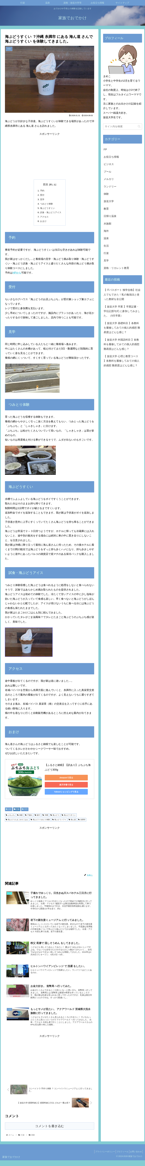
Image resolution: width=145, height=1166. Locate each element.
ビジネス (109, 164)
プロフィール (120, 1157)
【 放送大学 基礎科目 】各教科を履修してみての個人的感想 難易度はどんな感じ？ (122, 328)
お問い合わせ (135, 1157)
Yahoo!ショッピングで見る (64, 793)
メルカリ (109, 179)
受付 (41, 195)
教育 (106, 208)
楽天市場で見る (65, 786)
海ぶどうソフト (59, 821)
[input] (122, 126)
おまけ (42, 223)
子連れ (28, 817)
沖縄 (45, 817)
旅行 (37, 817)
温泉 (106, 238)
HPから (17, 274)
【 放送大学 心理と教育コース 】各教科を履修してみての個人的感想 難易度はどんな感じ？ (121, 361)
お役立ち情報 (111, 156)
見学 (41, 200)
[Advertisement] (49, 156)
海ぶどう (54, 817)
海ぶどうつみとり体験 (40, 821)
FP (105, 149)
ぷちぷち (10, 817)
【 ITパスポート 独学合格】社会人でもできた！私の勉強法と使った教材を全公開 (122, 295)
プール (107, 171)
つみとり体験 (46, 204)
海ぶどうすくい (47, 209)
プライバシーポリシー (101, 1157)
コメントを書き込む (49, 1131)
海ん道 (72, 821)
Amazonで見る (64, 779)
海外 (106, 231)
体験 (8, 811)
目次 (45, 184)
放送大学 (109, 201)
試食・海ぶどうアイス (50, 213)
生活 (106, 245)
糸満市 (81, 821)
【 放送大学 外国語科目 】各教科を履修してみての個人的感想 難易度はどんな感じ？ (121, 344)
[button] (139, 126)
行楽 (17, 811)
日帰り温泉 (110, 216)
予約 (41, 191)
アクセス (43, 218)
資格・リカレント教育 (116, 268)
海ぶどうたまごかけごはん (17, 821)
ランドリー (110, 186)
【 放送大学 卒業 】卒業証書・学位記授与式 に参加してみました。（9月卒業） (122, 311)
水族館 (107, 223)
